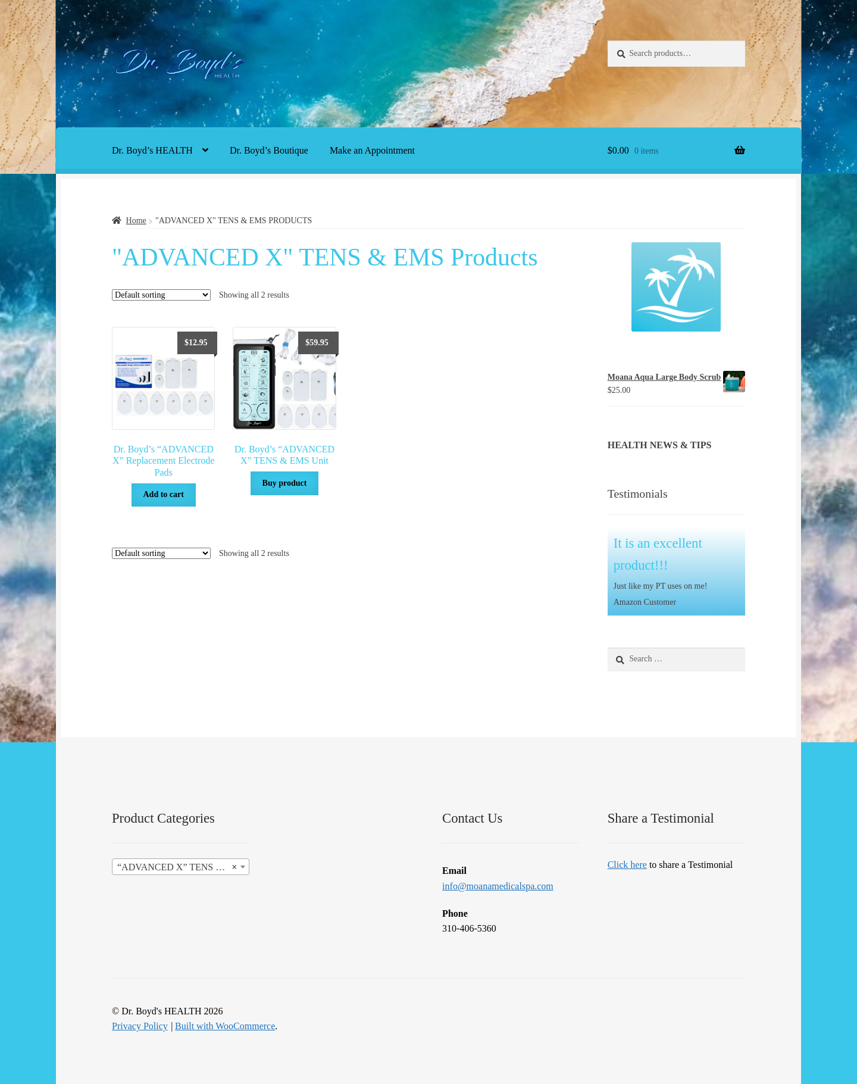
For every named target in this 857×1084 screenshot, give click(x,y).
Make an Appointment (372, 150)
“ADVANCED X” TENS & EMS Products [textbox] (183, 867)
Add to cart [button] (163, 494)
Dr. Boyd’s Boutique (269, 150)
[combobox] (180, 866)
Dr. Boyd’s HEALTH (152, 150)
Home (136, 220)
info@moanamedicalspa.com (497, 886)
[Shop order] (161, 295)
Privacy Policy (140, 1026)
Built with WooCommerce (225, 1026)
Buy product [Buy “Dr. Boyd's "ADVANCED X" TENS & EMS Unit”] (284, 483)
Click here (627, 865)
